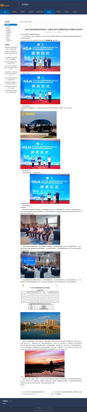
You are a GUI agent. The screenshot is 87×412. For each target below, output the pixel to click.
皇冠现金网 (44, 410)
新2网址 (51, 410)
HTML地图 (52, 408)
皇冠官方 (49, 11)
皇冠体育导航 (36, 410)
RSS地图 (47, 408)
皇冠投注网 (4, 16)
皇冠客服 (48, 410)
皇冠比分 (76, 11)
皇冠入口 (67, 11)
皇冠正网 (23, 11)
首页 (5, 11)
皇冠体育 (40, 410)
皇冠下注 (22, 376)
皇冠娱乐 (14, 11)
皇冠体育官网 (40, 11)
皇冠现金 (26, 21)
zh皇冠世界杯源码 (42, 40)
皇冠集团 (31, 11)
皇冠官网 (58, 11)
